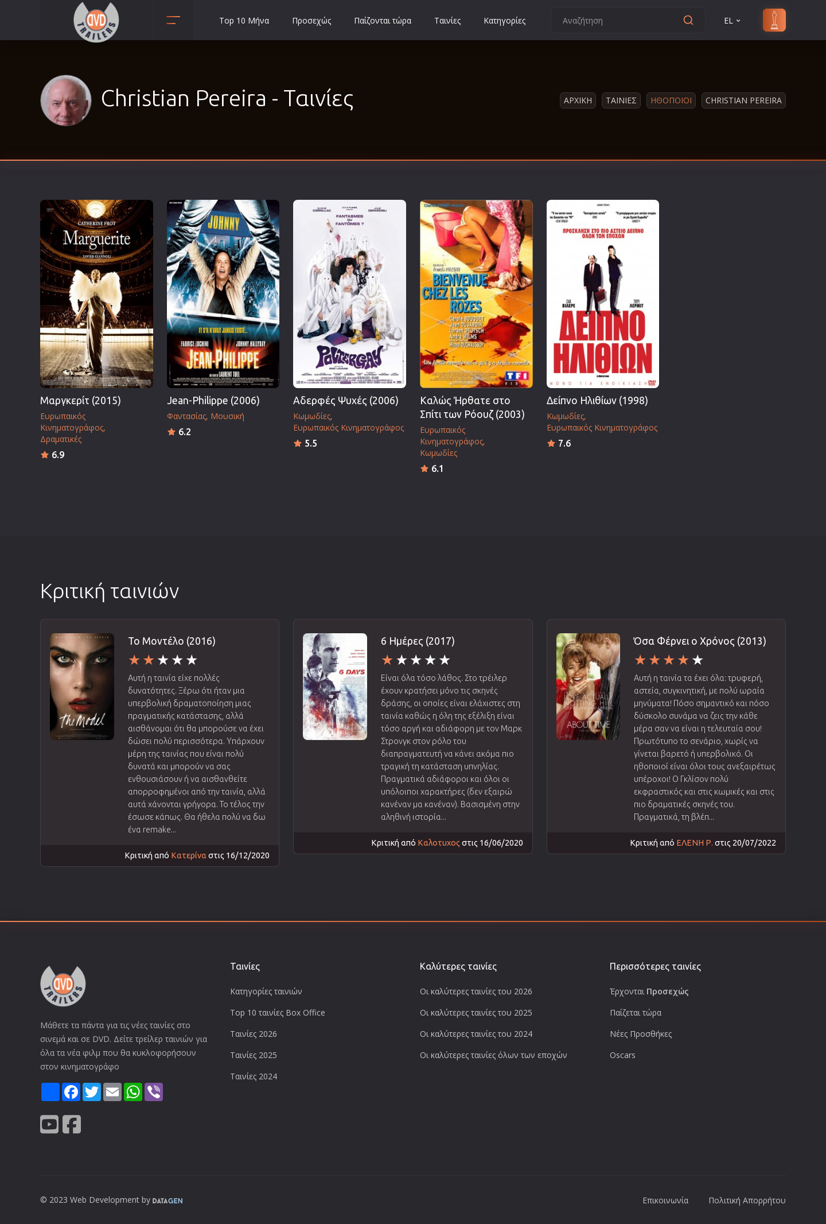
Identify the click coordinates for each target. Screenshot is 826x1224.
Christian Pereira (744, 100)
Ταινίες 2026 (253, 1033)
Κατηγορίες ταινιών (266, 991)
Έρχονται (649, 991)
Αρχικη (578, 100)
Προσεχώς (311, 20)
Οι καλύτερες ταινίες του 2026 (476, 991)
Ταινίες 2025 (253, 1054)
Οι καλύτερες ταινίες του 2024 (476, 1033)
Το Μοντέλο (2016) (172, 641)
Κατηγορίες (504, 20)
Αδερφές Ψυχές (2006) (346, 400)
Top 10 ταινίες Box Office (277, 1012)
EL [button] (733, 20)
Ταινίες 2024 (253, 1076)
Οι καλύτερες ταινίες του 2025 (476, 1012)
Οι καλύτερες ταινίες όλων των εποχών (493, 1054)
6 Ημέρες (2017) (418, 641)
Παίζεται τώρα (635, 1012)
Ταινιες (621, 100)
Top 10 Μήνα (244, 20)
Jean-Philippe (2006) (213, 400)
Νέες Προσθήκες (641, 1033)
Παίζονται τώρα (382, 20)
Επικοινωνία (665, 1200)
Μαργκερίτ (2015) (80, 400)
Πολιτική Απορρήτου (747, 1200)
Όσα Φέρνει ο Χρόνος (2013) (700, 641)
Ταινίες (447, 20)
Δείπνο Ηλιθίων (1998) (597, 400)
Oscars (623, 1054)
